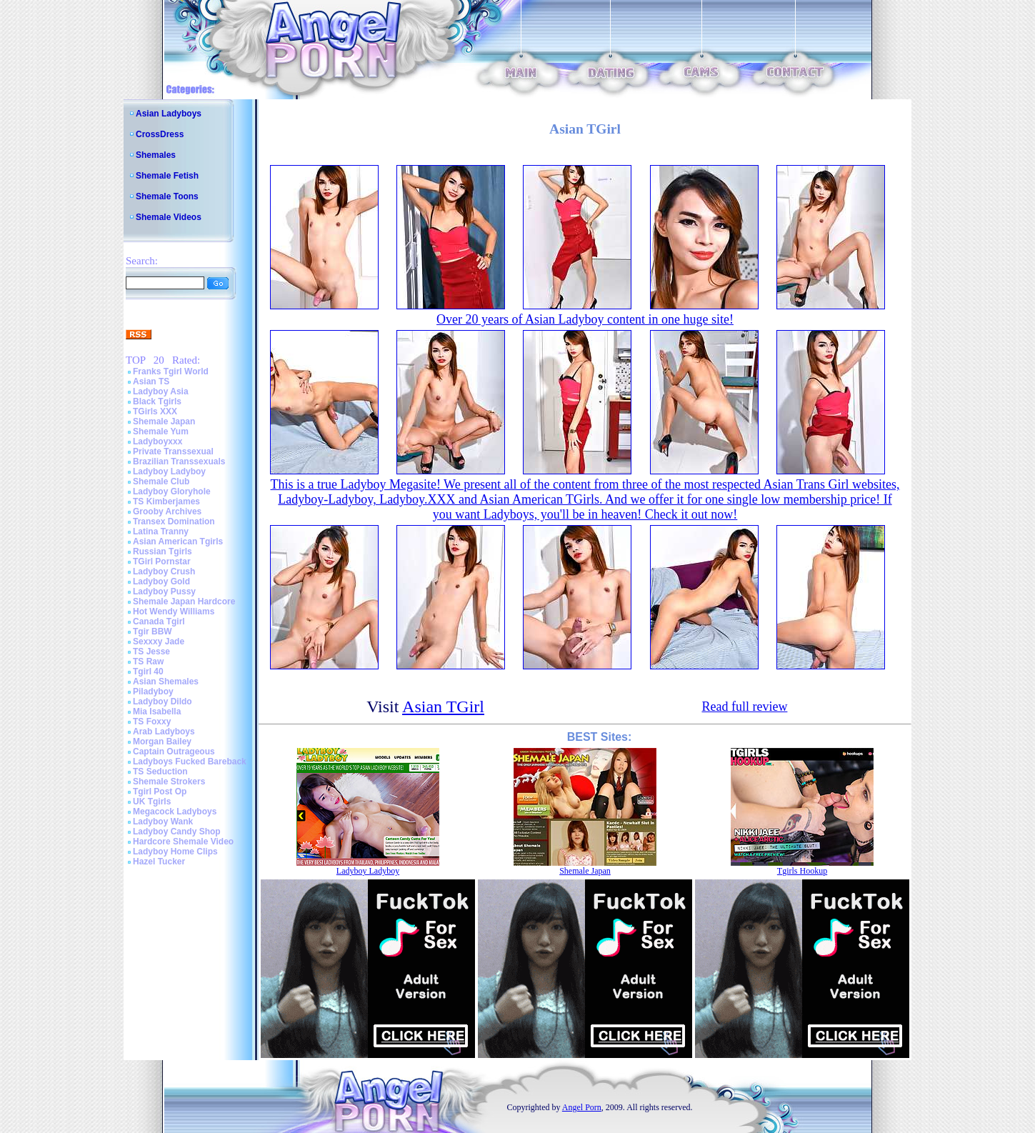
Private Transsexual (173, 451)
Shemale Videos (168, 217)
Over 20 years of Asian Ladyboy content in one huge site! (585, 319)
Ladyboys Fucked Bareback (189, 762)
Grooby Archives (167, 511)
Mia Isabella (157, 712)
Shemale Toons (167, 196)
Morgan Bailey (162, 742)
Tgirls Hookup (802, 871)
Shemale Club (161, 481)
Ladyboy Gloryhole (172, 491)
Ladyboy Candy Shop (177, 832)
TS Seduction (160, 772)
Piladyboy (153, 692)
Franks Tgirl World (171, 371)
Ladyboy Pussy (164, 592)
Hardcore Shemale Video (183, 842)
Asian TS (151, 381)
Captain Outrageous (174, 752)
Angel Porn (581, 1107)
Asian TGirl (443, 706)
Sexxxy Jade (158, 642)
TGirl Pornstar (162, 561)
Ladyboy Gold (161, 582)
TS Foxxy (152, 722)
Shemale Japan (164, 421)
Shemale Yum (161, 431)
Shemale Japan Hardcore (184, 602)
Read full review (744, 706)
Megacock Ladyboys (174, 812)
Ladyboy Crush (164, 571)
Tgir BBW (152, 632)
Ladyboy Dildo (162, 702)
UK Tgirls (152, 802)
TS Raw (148, 662)
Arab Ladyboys (164, 732)
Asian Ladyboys (168, 114)
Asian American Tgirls (178, 541)
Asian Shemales (166, 682)
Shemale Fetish (167, 176)
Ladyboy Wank (163, 822)
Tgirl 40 (148, 672)
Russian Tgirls (162, 551)
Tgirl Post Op (159, 792)
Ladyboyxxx (157, 441)
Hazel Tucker (159, 862)
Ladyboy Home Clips (175, 852)
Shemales (156, 155)
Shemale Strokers (169, 782)
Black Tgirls (157, 401)
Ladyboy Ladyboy (169, 471)
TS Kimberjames (166, 501)
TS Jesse (151, 652)
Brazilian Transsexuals (179, 461)
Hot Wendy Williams (173, 612)
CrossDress (160, 134)
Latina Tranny (161, 531)
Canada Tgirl (159, 622)
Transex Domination (174, 521)
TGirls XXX (155, 411)
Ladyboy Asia (161, 391)
